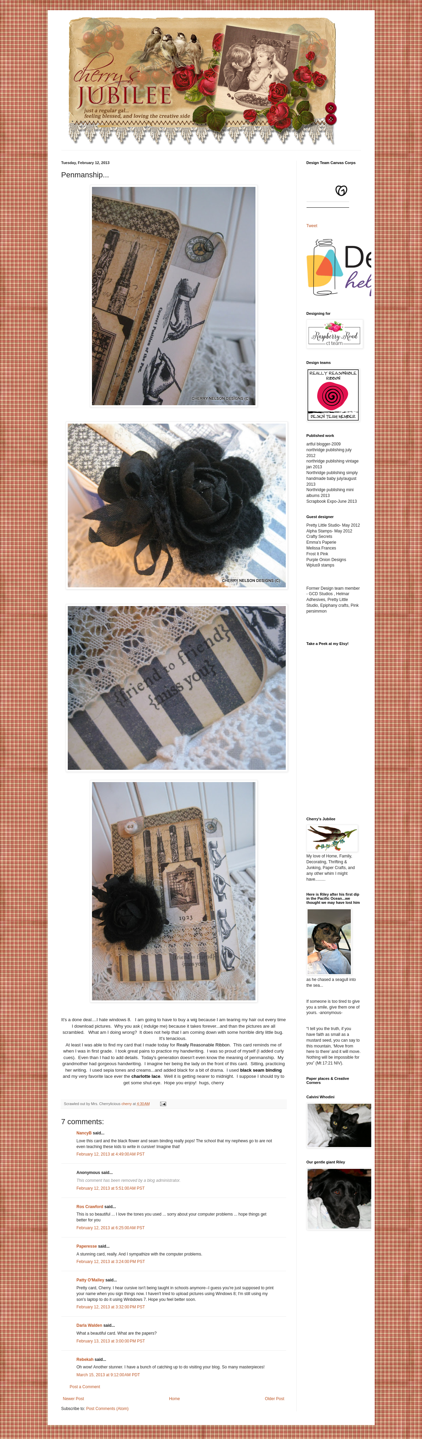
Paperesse (87, 1246)
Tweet (312, 225)
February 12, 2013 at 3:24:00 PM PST (111, 1261)
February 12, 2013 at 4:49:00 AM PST (111, 1154)
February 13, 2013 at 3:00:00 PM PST (111, 1341)
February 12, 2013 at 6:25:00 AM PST (111, 1227)
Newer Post (73, 1398)
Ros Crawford (90, 1206)
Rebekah (85, 1359)
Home (174, 1398)
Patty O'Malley (91, 1280)
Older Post (274, 1398)
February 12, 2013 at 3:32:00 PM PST (111, 1307)
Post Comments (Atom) (107, 1408)
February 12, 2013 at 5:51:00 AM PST (111, 1188)
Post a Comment (85, 1386)
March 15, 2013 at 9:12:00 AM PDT (108, 1374)
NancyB (84, 1133)
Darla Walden (90, 1325)
